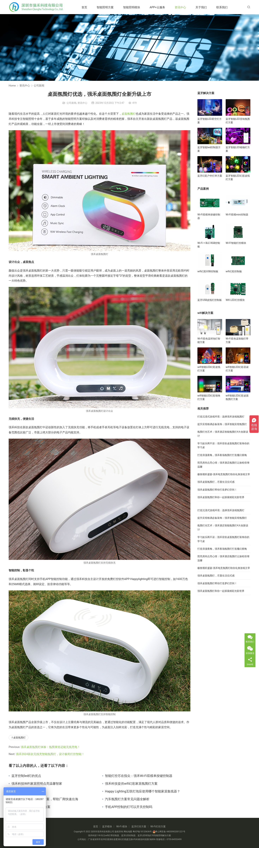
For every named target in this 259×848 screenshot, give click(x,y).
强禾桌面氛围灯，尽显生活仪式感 (215, 481)
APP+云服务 (157, 7)
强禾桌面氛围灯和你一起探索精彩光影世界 (220, 497)
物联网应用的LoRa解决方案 (30, 807)
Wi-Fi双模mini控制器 (237, 214)
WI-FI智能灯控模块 (236, 243)
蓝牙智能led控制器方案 (209, 149)
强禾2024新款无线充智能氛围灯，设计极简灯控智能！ (50, 754)
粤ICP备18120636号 (142, 831)
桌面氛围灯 (129, 113)
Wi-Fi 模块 (121, 826)
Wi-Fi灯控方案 (158, 826)
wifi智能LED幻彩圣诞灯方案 (237, 369)
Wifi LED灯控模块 (235, 300)
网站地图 (128, 831)
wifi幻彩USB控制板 (207, 271)
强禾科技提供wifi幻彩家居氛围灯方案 (131, 783)
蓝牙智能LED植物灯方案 (238, 149)
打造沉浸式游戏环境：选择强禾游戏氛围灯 (220, 416)
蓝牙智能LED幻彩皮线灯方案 (238, 177)
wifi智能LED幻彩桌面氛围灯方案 (237, 397)
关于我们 (201, 7)
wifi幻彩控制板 (234, 271)
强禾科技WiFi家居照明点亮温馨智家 (36, 783)
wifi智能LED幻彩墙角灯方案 (208, 397)
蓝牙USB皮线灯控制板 (209, 300)
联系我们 (222, 7)
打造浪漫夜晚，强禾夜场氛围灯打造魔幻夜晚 (222, 455)
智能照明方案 (105, 7)
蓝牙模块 (107, 826)
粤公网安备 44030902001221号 (169, 831)
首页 (84, 7)
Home (12, 85)
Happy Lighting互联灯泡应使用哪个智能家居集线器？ (142, 791)
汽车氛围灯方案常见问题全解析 (127, 799)
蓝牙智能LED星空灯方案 (209, 121)
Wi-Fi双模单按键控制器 (208, 216)
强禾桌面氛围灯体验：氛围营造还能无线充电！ (50, 747)
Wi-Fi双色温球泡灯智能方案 (208, 340)
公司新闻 (71, 102)
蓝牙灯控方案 (138, 826)
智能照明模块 (131, 7)
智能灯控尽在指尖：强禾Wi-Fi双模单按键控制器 (138, 776)
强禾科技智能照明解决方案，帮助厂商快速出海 (44, 799)
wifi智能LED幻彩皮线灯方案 (208, 369)
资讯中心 (180, 7)
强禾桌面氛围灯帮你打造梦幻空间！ (217, 489)
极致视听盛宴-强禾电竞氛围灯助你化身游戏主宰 (223, 474)
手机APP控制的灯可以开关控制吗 (128, 807)
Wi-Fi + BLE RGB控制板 (208, 245)
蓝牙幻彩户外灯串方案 (209, 175)
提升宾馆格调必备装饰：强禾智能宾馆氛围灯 (222, 424)
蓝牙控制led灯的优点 (26, 776)
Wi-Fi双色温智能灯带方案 (237, 340)
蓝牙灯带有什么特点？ (27, 791)
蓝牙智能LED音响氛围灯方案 (238, 121)
